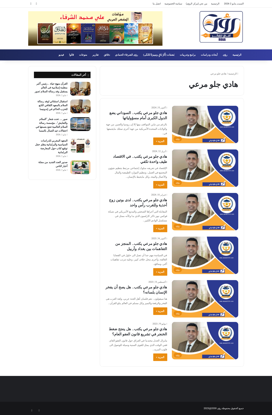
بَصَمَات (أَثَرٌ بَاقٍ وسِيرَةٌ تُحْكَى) (158, 54)
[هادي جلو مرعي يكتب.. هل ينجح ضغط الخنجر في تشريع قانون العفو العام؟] (205, 340)
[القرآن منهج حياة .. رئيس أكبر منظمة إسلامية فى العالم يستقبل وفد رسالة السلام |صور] (80, 89)
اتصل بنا (157, 3)
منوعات (83, 54)
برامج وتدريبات (188, 54)
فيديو (61, 54)
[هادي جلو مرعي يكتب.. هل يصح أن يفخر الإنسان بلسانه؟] (205, 299)
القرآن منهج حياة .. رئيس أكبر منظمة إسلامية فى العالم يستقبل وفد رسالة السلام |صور (51, 87)
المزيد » (160, 141)
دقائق (107, 54)
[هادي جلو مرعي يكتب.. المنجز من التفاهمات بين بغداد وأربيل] (205, 255)
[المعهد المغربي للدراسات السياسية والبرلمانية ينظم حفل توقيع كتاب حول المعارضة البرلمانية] (80, 146)
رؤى (225, 54)
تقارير (95, 54)
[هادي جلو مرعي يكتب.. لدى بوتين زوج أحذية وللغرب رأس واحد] (205, 211)
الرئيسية (215, 3)
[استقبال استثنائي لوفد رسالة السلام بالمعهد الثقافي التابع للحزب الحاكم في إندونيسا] (80, 106)
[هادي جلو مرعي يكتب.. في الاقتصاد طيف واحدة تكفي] (205, 168)
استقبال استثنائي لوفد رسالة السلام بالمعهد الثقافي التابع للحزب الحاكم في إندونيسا (52, 105)
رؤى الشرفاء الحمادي (126, 54)
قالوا (71, 54)
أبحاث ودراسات (209, 54)
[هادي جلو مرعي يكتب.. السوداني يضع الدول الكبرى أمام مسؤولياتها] (205, 124)
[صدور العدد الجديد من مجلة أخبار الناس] (80, 167)
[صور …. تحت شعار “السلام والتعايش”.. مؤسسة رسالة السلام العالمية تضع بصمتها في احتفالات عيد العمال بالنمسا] (80, 124)
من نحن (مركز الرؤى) (196, 3)
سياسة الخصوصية (173, 3)
